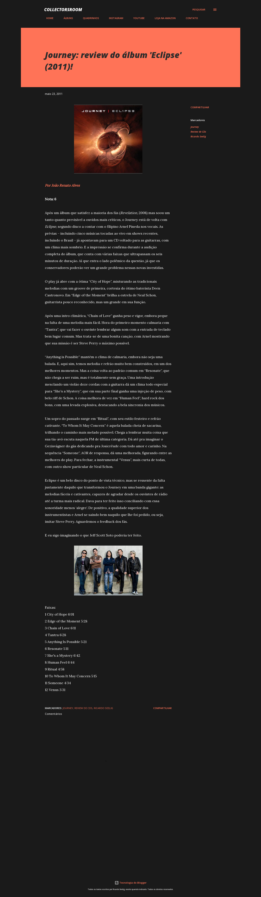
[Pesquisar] (198, 10)
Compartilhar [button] (200, 107)
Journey (195, 126)
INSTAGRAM (114, 18)
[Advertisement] (103, 829)
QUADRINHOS (89, 18)
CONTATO (190, 18)
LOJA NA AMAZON (163, 18)
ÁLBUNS (66, 18)
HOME (47, 18)
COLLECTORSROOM (63, 9)
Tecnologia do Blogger (131, 882)
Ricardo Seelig (198, 136)
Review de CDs (198, 131)
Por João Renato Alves (62, 185)
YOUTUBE (137, 18)
